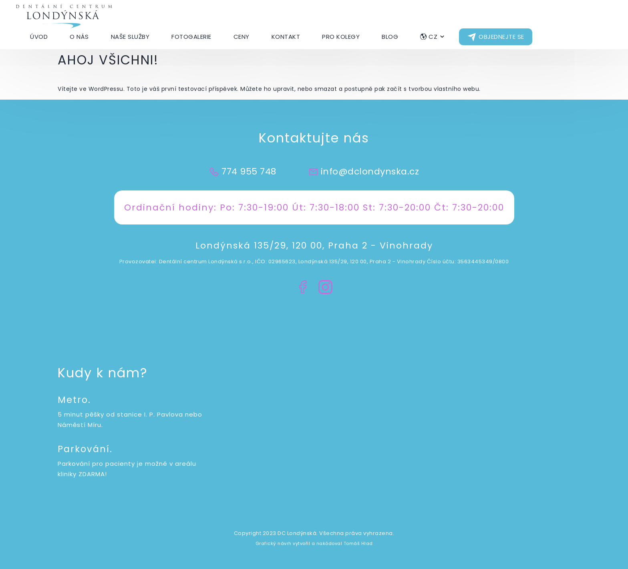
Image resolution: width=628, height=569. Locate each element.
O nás (79, 36)
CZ (433, 36)
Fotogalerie (191, 36)
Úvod (39, 36)
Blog (390, 36)
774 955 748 (248, 171)
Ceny (241, 36)
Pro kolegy (341, 36)
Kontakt (286, 36)
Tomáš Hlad (358, 543)
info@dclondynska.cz (370, 171)
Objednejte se (501, 36)
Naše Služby (130, 36)
